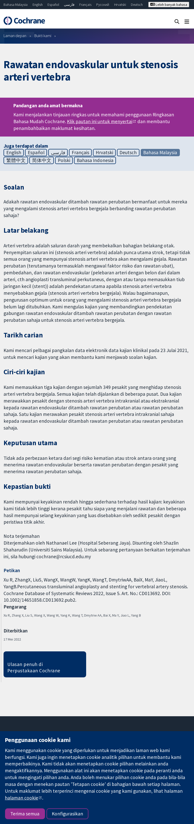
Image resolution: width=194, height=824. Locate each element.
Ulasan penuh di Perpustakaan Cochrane (33, 667)
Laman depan (15, 35)
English (38, 4)
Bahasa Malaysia (16, 4)
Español (53, 4)
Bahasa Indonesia (95, 160)
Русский (102, 4)
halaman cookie (21, 798)
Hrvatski (120, 4)
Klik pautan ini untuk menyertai (99, 121)
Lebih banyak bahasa (168, 4)
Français (85, 4)
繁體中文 (16, 160)
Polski (64, 160)
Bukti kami (42, 35)
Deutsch (137, 4)
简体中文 (41, 160)
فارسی (69, 4)
